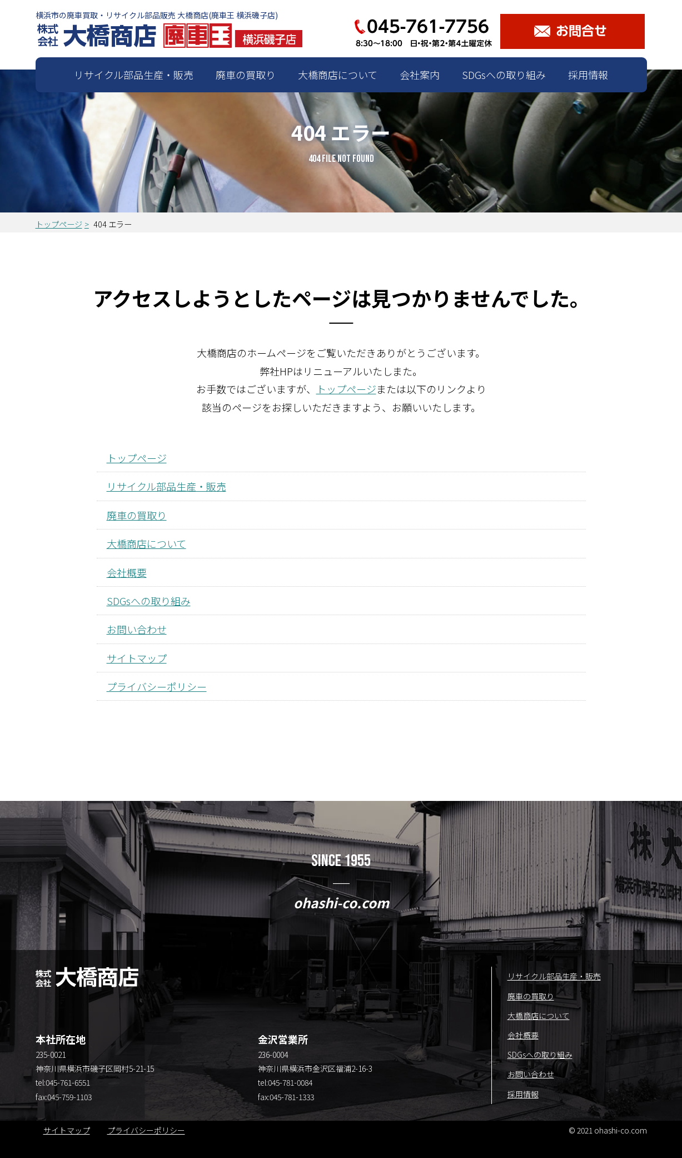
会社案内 (420, 74)
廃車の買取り (246, 74)
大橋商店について (337, 74)
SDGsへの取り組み (504, 74)
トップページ (59, 224)
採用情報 (588, 74)
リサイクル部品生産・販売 (133, 74)
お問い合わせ (137, 629)
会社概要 (127, 572)
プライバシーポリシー (157, 686)
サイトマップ (137, 658)
